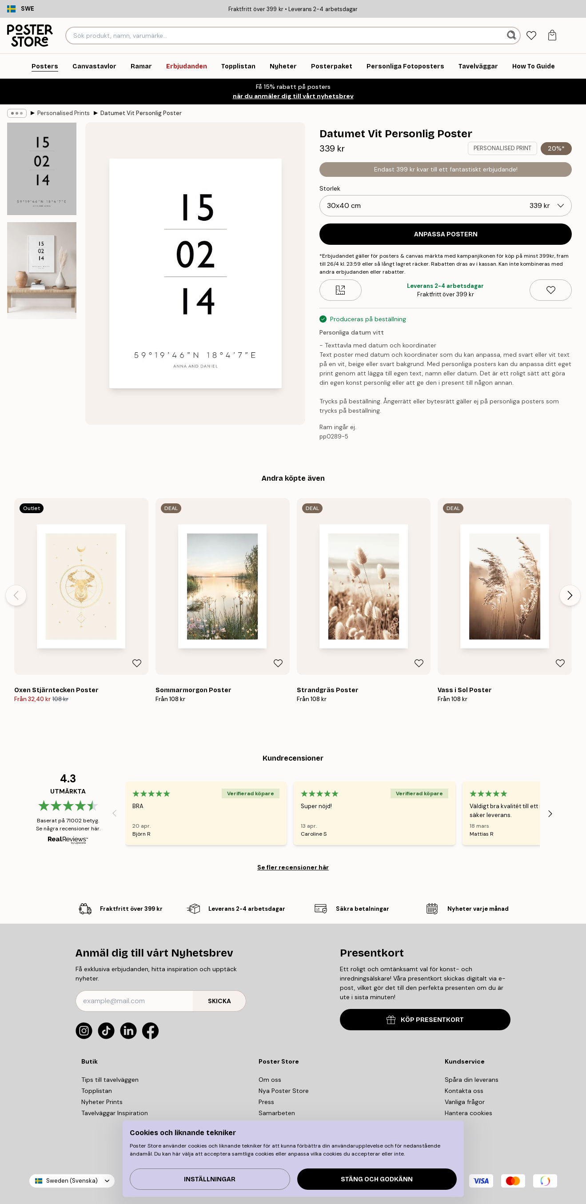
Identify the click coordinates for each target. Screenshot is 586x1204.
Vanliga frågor (465, 1102)
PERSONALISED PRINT (502, 148)
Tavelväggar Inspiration (114, 1113)
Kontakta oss (464, 1091)
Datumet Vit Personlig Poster (141, 113)
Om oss (270, 1080)
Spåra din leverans (471, 1080)
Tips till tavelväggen (110, 1080)
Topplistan (96, 1091)
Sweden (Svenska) (72, 1180)
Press (266, 1102)
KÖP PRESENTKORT (425, 1020)
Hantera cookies (468, 1113)
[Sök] (512, 35)
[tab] (531, 35)
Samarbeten (277, 1113)
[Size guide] (340, 290)
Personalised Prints (63, 113)
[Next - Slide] (570, 595)
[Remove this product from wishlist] (551, 290)
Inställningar (209, 1179)
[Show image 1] (41, 169)
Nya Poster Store (284, 1091)
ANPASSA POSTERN (446, 234)
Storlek (329, 188)
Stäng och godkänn (377, 1179)
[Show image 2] (41, 270)
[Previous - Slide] (16, 595)
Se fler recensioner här (293, 867)
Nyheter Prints (102, 1102)
